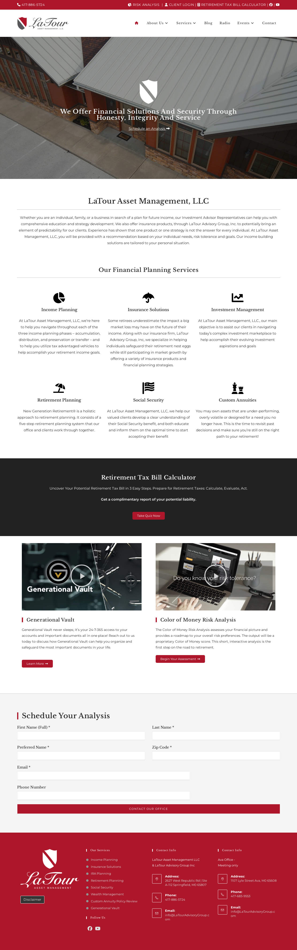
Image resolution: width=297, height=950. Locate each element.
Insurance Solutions (148, 309)
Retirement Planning (59, 400)
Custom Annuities (237, 400)
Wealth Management (107, 894)
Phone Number (31, 787)
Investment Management (237, 309)
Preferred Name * (33, 747)
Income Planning (59, 309)
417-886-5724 (31, 5)
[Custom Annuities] (237, 388)
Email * (24, 767)
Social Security (148, 400)
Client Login (179, 5)
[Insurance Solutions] (148, 298)
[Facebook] (271, 5)
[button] (149, 128)
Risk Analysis (143, 5)
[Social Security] (148, 388)
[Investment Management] (237, 298)
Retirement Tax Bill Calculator (231, 5)
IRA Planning (101, 873)
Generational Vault (105, 908)
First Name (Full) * (33, 727)
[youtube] (278, 5)
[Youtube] (97, 928)
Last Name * (163, 727)
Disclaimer (32, 899)
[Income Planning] (59, 298)
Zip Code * (162, 747)
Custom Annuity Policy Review (114, 901)
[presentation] (216, 781)
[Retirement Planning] (59, 388)
